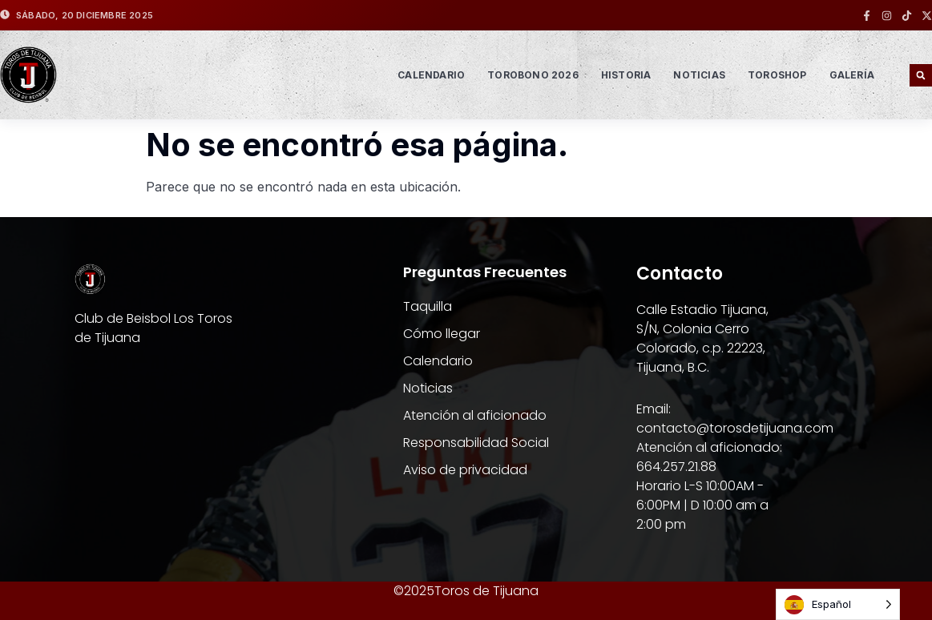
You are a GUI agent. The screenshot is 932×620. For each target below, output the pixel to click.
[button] (921, 75)
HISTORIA (626, 75)
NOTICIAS (699, 75)
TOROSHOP (777, 75)
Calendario (431, 75)
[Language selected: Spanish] (838, 604)
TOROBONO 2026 (533, 75)
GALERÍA (851, 75)
